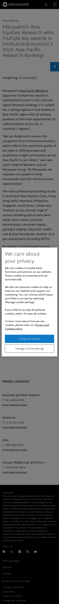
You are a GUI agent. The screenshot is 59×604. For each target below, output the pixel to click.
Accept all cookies (30, 338)
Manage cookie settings (29, 348)
